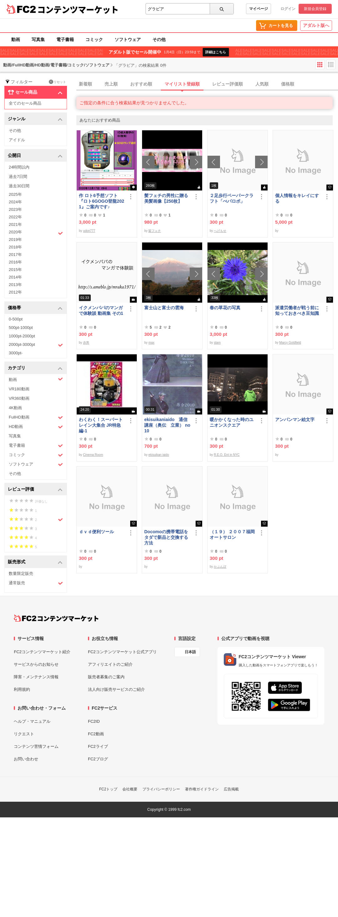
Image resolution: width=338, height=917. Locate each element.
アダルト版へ (316, 25)
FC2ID (94, 721)
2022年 (15, 217)
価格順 (287, 83)
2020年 (36, 233)
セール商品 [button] (35, 92)
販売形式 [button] (35, 562)
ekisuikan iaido (158, 454)
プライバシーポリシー (161, 789)
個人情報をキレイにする (297, 198)
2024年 (15, 202)
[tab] (207, 84)
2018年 (15, 247)
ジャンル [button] (35, 119)
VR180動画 (19, 389)
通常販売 (36, 583)
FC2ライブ (98, 746)
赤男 (86, 342)
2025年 (15, 194)
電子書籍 (65, 39)
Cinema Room (93, 454)
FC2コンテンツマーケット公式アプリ (122, 651)
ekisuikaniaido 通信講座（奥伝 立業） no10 (167, 425)
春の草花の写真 (225, 307)
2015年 (15, 269)
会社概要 (129, 789)
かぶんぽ (220, 566)
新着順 (85, 83)
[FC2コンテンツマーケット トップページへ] (56, 618)
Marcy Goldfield (290, 342)
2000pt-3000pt (36, 345)
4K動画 (15, 407)
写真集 (38, 39)
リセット (57, 82)
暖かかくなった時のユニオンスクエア (231, 422)
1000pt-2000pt (22, 336)
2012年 (15, 292)
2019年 (15, 239)
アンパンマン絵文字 (295, 419)
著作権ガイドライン (202, 789)
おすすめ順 (141, 83)
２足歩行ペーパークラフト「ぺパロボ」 (231, 198)
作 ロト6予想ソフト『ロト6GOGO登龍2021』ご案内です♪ (101, 201)
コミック (94, 39)
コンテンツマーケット (78, 9)
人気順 (262, 83)
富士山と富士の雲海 (164, 307)
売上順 (111, 83)
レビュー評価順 (227, 83)
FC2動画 (96, 734)
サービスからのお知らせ (36, 664)
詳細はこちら (215, 52)
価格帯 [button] (35, 308)
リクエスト (24, 734)
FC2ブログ (98, 759)
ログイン (287, 9)
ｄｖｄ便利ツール (96, 531)
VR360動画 (19, 398)
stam (217, 342)
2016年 (15, 262)
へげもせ (220, 230)
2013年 (15, 284)
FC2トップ (108, 789)
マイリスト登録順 (182, 83)
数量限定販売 (21, 573)
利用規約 (22, 689)
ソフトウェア (128, 39)
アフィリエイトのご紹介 (110, 664)
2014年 (15, 277)
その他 (159, 39)
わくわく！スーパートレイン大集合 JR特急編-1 (101, 425)
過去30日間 (19, 186)
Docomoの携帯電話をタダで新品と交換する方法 (166, 537)
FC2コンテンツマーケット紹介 (42, 651)
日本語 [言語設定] (190, 652)
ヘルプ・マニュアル (32, 721)
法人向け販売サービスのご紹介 (116, 689)
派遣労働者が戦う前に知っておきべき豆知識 (297, 310)
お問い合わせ (26, 759)
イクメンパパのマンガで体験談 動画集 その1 (101, 310)
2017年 (15, 254)
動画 (15, 39)
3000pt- (16, 353)
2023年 (15, 209)
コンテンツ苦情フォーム (36, 746)
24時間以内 (19, 167)
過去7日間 (18, 176)
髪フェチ (154, 230)
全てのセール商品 (25, 103)
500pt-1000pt (21, 327)
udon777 (89, 230)
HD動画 (36, 427)
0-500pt (16, 319)
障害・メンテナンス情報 (36, 677)
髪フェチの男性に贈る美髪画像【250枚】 (166, 198)
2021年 (15, 224)
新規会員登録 (315, 9)
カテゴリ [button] (35, 368)
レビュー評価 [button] (35, 489)
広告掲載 (231, 789)
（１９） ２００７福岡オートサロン (232, 534)
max (151, 342)
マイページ (258, 9)
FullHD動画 (36, 417)
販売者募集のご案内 (106, 677)
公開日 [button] (35, 156)
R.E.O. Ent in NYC (226, 454)
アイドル (17, 140)
